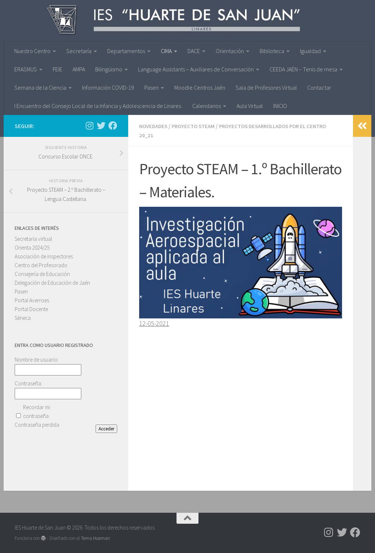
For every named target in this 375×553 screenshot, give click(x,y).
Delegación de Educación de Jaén (52, 282)
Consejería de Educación (42, 273)
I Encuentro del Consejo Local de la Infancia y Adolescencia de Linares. (98, 105)
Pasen (151, 87)
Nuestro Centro (32, 51)
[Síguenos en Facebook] (112, 125)
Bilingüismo (108, 69)
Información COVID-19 (108, 87)
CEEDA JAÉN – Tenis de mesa (303, 69)
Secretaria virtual (33, 238)
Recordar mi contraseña (36, 411)
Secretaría (79, 51)
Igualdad (310, 51)
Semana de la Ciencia (40, 87)
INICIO (280, 105)
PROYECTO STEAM (197, 126)
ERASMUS (25, 69)
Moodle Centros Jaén (199, 87)
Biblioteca (272, 51)
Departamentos (126, 51)
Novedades (154, 126)
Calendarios (206, 105)
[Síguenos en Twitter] (101, 125)
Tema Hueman (95, 537)
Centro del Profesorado (41, 265)
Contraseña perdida (37, 424)
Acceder (106, 429)
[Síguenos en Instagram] (89, 125)
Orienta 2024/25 (32, 247)
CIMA (166, 51)
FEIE (57, 69)
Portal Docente (31, 309)
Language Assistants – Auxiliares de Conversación (196, 69)
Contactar (319, 87)
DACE (194, 51)
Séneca (23, 317)
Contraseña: (28, 383)
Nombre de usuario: (37, 359)
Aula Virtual (250, 105)
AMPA (79, 69)
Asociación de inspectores (44, 256)
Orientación (230, 51)
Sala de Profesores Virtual (266, 87)
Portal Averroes (32, 300)
